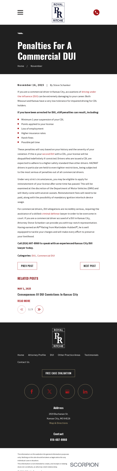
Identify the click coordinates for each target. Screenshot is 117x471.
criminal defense (50, 213)
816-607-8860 (58, 439)
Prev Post (27, 266)
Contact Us (23, 362)
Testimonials (91, 355)
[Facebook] (31, 391)
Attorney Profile (37, 355)
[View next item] (39, 309)
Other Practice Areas (69, 355)
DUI (34, 255)
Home (21, 355)
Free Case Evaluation (58, 373)
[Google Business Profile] (67, 391)
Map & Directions (58, 423)
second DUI (48, 154)
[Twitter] (49, 391)
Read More (24, 301)
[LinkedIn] (85, 391)
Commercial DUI (46, 255)
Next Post (90, 266)
